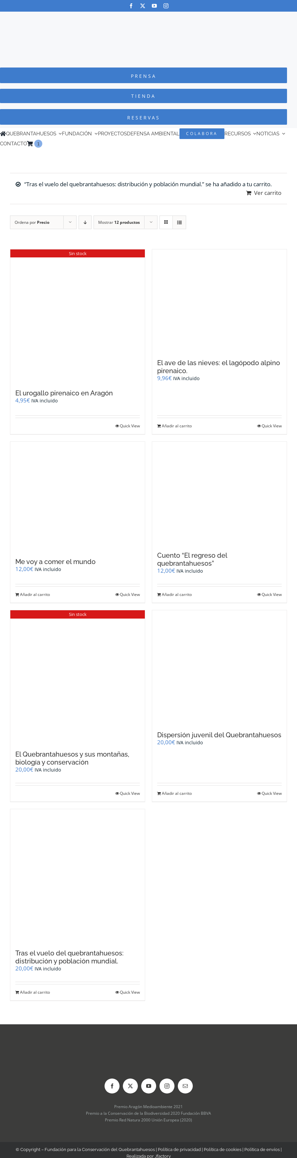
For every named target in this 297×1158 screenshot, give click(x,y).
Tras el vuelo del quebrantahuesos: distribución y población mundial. (69, 957)
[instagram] (165, 5)
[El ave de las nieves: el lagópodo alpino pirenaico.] (219, 301)
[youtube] (154, 5)
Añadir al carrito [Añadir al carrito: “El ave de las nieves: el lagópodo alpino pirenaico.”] (177, 426)
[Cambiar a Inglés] (45, 143)
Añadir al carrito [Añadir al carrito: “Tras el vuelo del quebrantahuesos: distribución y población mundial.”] (35, 992)
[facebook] (131, 5)
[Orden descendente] (85, 222)
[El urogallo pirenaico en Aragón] (77, 316)
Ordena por (32, 222)
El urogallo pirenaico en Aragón (64, 393)
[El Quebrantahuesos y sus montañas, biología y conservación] (77, 677)
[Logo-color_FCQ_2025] (148, 18)
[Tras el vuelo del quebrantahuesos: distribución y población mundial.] (77, 875)
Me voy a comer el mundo (55, 562)
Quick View (130, 426)
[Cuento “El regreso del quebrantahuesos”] (219, 493)
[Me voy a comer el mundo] (77, 496)
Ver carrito (267, 193)
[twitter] (142, 5)
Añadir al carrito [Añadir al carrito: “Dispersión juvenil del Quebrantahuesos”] (177, 793)
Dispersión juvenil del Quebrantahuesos (219, 735)
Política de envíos (262, 1149)
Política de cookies (222, 1149)
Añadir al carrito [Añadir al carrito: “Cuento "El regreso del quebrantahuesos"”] (177, 594)
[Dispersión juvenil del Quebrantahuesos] (219, 667)
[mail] (185, 1086)
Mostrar (119, 222)
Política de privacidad (179, 1149)
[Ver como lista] (179, 222)
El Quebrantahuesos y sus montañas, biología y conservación (72, 758)
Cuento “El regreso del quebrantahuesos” (192, 559)
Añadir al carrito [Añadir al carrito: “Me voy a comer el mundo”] (35, 594)
